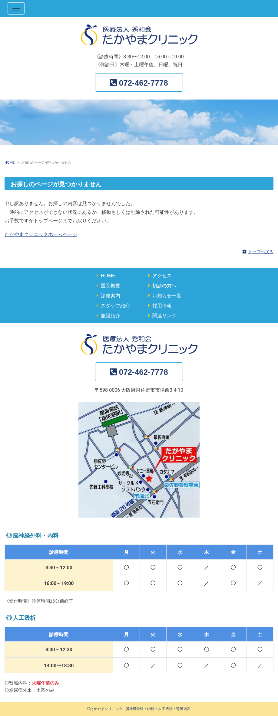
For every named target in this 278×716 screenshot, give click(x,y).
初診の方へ (164, 285)
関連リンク (164, 315)
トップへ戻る (260, 251)
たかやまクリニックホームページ (41, 234)
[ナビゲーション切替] (16, 8)
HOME (10, 162)
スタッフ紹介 (115, 305)
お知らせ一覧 (166, 295)
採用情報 (162, 305)
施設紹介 (110, 315)
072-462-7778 (143, 82)
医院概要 (110, 285)
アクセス (162, 275)
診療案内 (110, 295)
